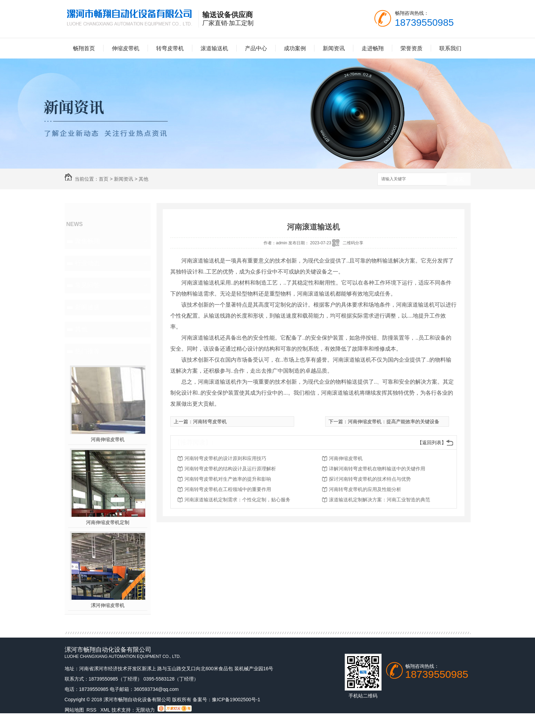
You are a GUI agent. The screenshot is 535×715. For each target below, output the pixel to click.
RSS (92, 710)
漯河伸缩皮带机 (108, 605)
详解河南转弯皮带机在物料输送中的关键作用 (377, 468)
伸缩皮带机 (125, 48)
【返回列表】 (431, 442)
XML (105, 710)
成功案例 (295, 48)
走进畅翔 (373, 48)
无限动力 (145, 710)
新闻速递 (87, 307)
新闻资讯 (334, 48)
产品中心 (256, 48)
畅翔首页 (84, 48)
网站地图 (74, 710)
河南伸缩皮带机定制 (107, 522)
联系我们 (450, 48)
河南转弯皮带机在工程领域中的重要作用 (227, 489)
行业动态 (87, 263)
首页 (103, 179)
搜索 (458, 179)
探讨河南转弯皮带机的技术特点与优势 (370, 479)
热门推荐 (87, 351)
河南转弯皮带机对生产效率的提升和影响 (227, 479)
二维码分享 (353, 243)
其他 (143, 179)
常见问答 (87, 285)
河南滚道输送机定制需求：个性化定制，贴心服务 (237, 499)
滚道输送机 (214, 48)
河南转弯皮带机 (210, 421)
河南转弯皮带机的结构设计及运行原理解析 (230, 468)
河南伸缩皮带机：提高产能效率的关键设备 (393, 421)
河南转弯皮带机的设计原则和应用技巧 (225, 458)
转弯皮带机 (170, 48)
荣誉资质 (411, 48)
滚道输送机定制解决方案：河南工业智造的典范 (379, 499)
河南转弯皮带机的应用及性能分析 (365, 489)
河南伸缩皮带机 (108, 439)
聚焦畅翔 (87, 241)
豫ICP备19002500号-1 (236, 699)
